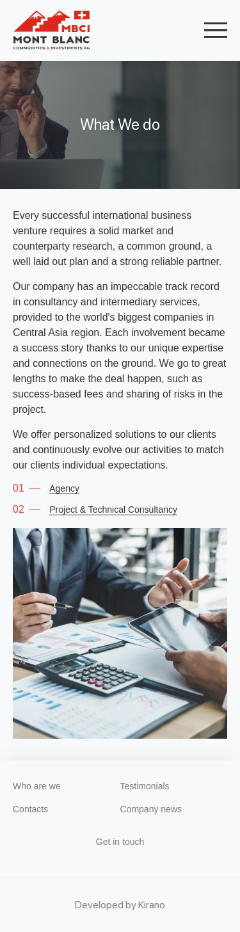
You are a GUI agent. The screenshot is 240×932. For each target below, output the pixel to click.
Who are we (37, 786)
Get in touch (120, 842)
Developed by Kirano (120, 905)
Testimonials (145, 786)
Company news (151, 809)
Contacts (30, 809)
